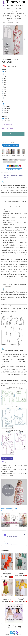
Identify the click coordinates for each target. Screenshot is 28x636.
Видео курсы (22, 16)
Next (24, 39)
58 (5, 91)
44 (5, 76)
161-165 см (7, 106)
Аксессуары (9, 18)
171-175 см (6, 110)
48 (5, 80)
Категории (11, 20)
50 (5, 82)
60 (5, 93)
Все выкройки (20, 13)
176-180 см (7, 112)
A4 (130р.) (6, 118)
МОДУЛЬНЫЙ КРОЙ (9, 13)
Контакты (19, 8)
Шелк (10, 159)
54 (5, 87)
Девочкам (16, 15)
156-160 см (7, 104)
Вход (14, 11)
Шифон (16, 159)
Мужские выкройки (7, 16)
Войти (19, 626)
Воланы (5, 159)
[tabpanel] (13, 152)
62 (5, 95)
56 (5, 89)
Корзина (9, 626)
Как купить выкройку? (8, 128)
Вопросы (7, 8)
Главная (3, 20)
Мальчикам (23, 15)
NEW (15, 16)
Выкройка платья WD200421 (11, 22)
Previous (2, 39)
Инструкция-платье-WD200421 (9, 508)
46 (5, 78)
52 (5, 85)
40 (5, 71)
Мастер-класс (11, 162)
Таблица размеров (7, 124)
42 (5, 74)
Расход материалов (7, 458)
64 (5, 98)
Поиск (14, 626)
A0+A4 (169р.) (7, 120)
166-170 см (7, 108)
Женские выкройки (6, 15)
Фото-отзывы (18, 18)
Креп (4, 162)
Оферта (7, 634)
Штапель (22, 159)
